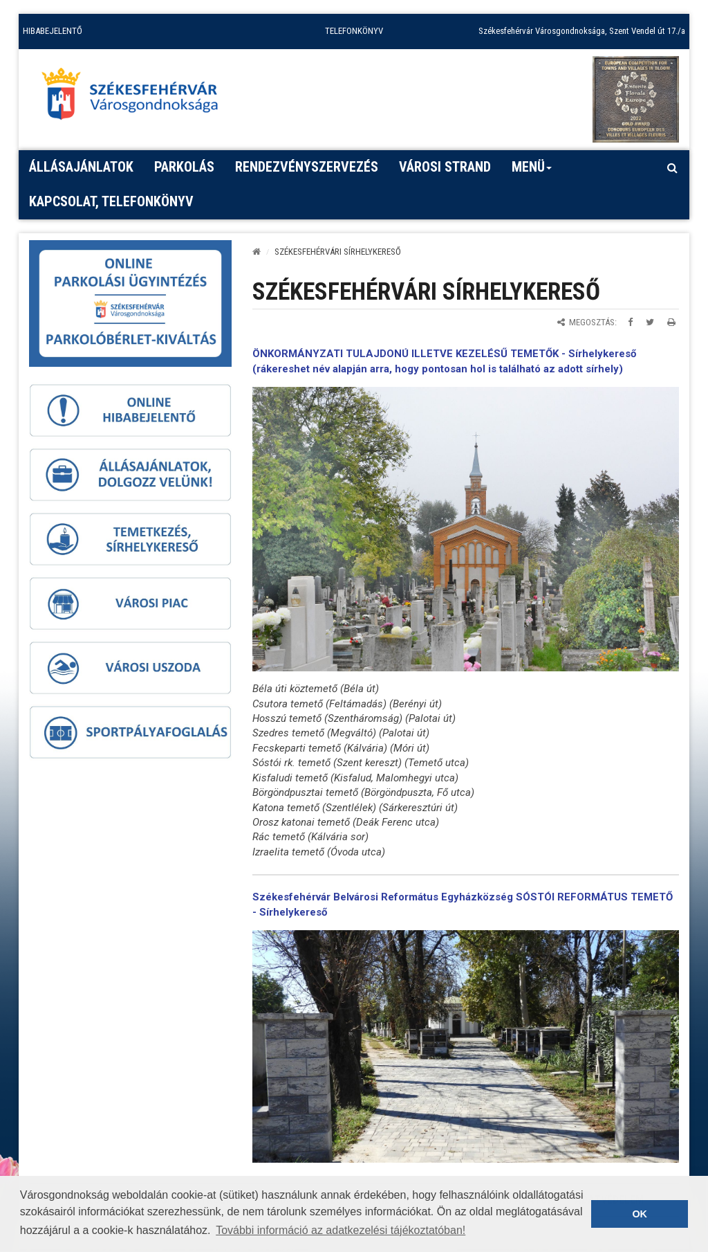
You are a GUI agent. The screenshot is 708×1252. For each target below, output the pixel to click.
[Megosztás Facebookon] (630, 322)
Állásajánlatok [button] (81, 166)
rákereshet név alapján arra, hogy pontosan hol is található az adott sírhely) (440, 369)
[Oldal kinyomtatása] (671, 322)
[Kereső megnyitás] (672, 167)
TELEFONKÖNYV (354, 31)
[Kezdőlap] (256, 251)
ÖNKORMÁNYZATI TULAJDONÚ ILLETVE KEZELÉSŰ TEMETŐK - (410, 353)
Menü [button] (532, 171)
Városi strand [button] (445, 166)
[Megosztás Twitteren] (650, 322)
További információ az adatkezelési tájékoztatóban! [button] (340, 1230)
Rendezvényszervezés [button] (306, 166)
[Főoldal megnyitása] (136, 97)
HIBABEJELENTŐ (52, 31)
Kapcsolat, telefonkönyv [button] (111, 201)
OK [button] (639, 1213)
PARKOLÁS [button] (184, 166)
